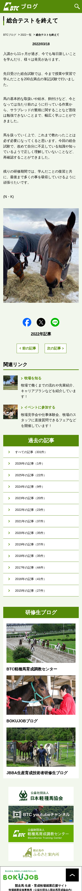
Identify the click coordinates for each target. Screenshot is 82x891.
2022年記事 (41, 334)
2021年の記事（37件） (30, 521)
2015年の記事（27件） (30, 590)
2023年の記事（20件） (30, 498)
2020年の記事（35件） (30, 533)
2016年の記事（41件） (30, 579)
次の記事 (54, 348)
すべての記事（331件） (31, 452)
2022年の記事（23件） (30, 509)
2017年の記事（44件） (30, 567)
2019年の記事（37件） (30, 544)
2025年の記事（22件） (30, 475)
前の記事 (29, 348)
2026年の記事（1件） (30, 463)
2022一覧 (26, 34)
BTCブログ (9, 34)
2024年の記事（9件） (30, 486)
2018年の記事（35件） (30, 556)
